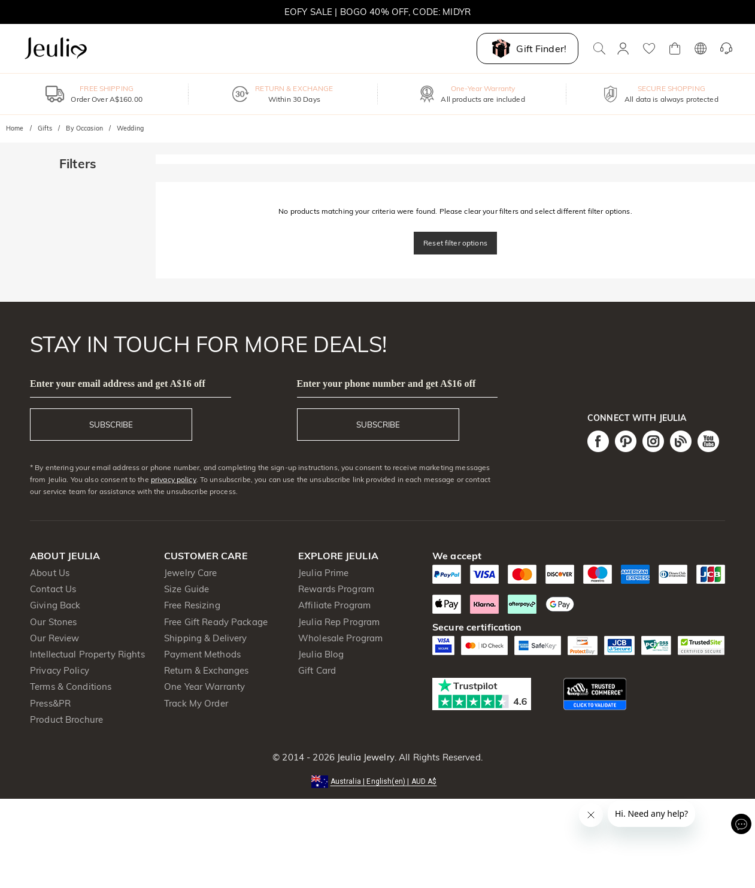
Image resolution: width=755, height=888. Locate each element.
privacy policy (173, 479)
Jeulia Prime (323, 572)
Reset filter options (455, 242)
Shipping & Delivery (205, 638)
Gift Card (317, 670)
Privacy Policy (59, 670)
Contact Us (53, 589)
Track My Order (196, 703)
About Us (49, 572)
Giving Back (55, 605)
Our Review (54, 638)
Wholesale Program (340, 638)
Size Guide (186, 589)
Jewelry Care (190, 572)
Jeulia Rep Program (339, 622)
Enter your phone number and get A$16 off (386, 383)
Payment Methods (202, 654)
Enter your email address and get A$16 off (117, 383)
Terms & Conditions (70, 686)
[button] (377, 780)
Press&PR (50, 703)
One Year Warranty (204, 686)
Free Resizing (192, 605)
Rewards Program (336, 589)
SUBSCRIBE (111, 424)
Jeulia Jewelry (365, 757)
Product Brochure (66, 719)
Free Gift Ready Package (216, 622)
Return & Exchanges (206, 670)
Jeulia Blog (321, 654)
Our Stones (53, 622)
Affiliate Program (334, 605)
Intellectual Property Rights (87, 654)
